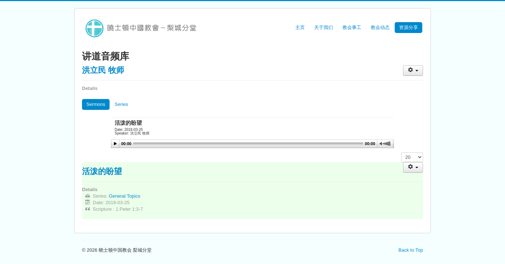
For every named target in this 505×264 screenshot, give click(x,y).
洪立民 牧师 (103, 69)
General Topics (124, 196)
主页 (300, 27)
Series (121, 104)
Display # (401, 152)
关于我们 (323, 27)
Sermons (95, 104)
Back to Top (410, 250)
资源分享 (408, 27)
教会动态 (380, 27)
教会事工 (351, 27)
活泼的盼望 (102, 170)
